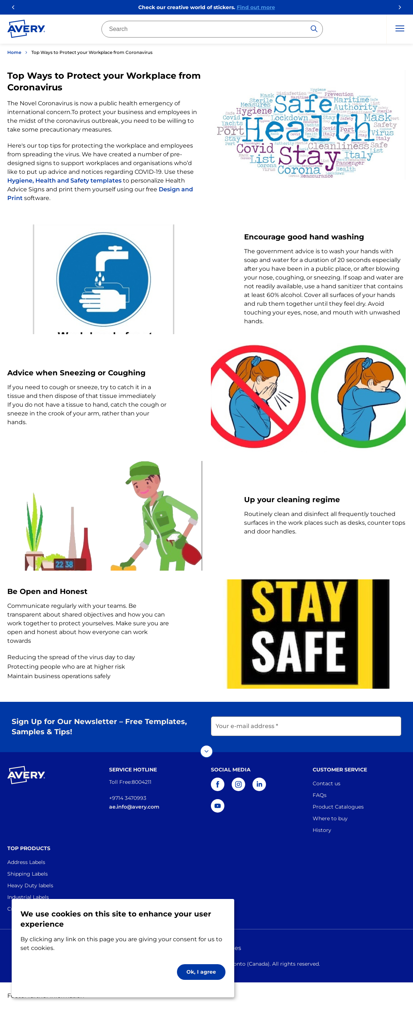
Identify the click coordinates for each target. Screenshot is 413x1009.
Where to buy (330, 818)
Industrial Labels (28, 897)
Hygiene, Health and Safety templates (64, 180)
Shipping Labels (27, 874)
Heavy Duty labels (30, 885)
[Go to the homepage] (26, 30)
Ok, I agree (201, 972)
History (322, 830)
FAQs (320, 795)
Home (14, 52)
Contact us (326, 783)
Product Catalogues (338, 806)
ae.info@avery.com (134, 806)
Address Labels (26, 862)
